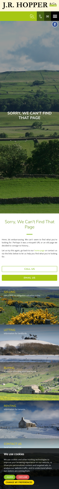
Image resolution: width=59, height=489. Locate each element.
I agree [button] (9, 477)
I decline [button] (22, 477)
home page (39, 250)
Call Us (29, 269)
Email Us (29, 277)
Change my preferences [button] (19, 482)
